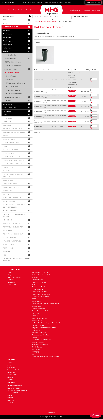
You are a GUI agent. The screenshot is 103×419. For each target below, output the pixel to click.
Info (18, 10)
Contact (28, 10)
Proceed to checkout (93, 2)
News (22, 10)
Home (5, 10)
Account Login (9, 2)
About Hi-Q (12, 10)
